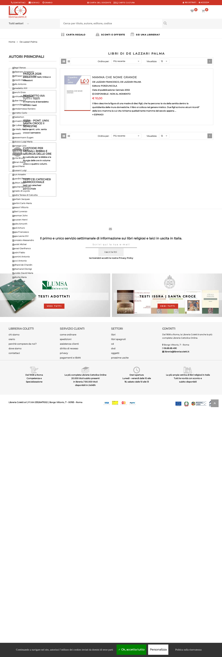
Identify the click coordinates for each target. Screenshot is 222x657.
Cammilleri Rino (20, 104)
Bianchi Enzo (19, 92)
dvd (113, 592)
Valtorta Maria (19, 277)
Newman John (20, 215)
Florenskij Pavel (20, 150)
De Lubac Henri (20, 125)
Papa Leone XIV (20, 236)
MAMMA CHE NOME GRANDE (114, 77)
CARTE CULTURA (124, 3)
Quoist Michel (19, 244)
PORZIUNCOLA (109, 86)
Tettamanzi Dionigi (22, 269)
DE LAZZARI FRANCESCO (105, 82)
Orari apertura (136, 619)
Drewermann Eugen (22, 137)
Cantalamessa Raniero (23, 108)
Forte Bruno (18, 158)
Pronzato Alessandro (23, 240)
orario (48, 3)
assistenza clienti (69, 588)
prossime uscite (120, 602)
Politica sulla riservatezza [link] (188, 649)
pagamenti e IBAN (70, 602)
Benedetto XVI (19, 88)
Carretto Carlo (19, 113)
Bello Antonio (19, 84)
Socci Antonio (19, 260)
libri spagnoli (118, 583)
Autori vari (17, 285)
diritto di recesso (69, 592)
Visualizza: (152, 61)
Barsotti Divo (19, 80)
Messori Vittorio (20, 207)
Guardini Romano (21, 178)
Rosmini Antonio (21, 256)
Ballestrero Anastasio (23, 72)
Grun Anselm (19, 174)
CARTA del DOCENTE (99, 3)
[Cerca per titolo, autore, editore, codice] (187, 23)
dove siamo (15, 592)
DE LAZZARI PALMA (130, 82)
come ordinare (68, 579)
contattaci (14, 597)
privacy (64, 597)
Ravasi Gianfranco (21, 248)
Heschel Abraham (21, 187)
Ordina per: (103, 61)
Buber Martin (19, 100)
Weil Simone (18, 281)
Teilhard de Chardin (22, 265)
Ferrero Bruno (19, 154)
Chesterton (18, 117)
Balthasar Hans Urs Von (24, 76)
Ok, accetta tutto (131, 649)
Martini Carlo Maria (22, 203)
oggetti (115, 597)
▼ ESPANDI (98, 114)
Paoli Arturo (18, 228)
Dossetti (16, 133)
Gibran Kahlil (18, 162)
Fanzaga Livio (19, 145)
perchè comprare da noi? (23, 588)
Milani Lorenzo (19, 211)
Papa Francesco (20, 232)
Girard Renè (18, 166)
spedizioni (65, 583)
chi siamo (14, 579)
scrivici (35, 3)
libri (113, 579)
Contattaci (19, 3)
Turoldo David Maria (22, 273)
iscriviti (111, 496)
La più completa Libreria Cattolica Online (85, 619)
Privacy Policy (126, 502)
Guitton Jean (19, 182)
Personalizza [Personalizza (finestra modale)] (158, 649)
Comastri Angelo (21, 121)
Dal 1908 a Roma (34, 619)
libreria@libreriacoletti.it (177, 596)
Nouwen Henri (19, 219)
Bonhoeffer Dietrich (22, 96)
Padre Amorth (19, 223)
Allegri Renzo (19, 67)
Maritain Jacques (21, 199)
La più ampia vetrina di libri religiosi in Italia (188, 619)
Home (12, 42)
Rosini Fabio (18, 252)
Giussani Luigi (19, 170)
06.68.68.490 (170, 592)
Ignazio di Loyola (21, 191)
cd (112, 588)
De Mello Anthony (21, 129)
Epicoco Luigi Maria (22, 141)
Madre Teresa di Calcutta (25, 195)
